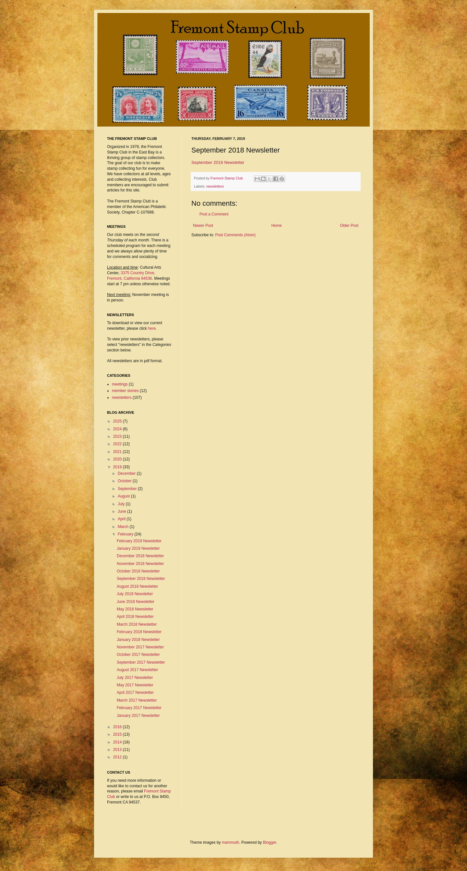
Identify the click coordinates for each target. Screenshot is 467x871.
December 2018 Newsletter (140, 556)
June (122, 511)
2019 (118, 467)
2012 (118, 757)
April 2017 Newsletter (135, 692)
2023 (118, 436)
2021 (118, 451)
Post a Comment (213, 214)
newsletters (215, 186)
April (122, 519)
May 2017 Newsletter (135, 685)
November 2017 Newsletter (140, 647)
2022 (118, 444)
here (152, 328)
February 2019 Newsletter (139, 541)
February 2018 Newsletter (139, 632)
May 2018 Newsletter (135, 609)
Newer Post (203, 225)
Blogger (269, 842)
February (126, 534)
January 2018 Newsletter (138, 639)
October (125, 481)
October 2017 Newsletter (138, 654)
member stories (125, 390)
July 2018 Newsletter (135, 594)
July (122, 504)
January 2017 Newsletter (138, 715)
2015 (118, 734)
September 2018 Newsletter (217, 162)
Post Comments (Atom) (235, 235)
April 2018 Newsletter (135, 616)
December (127, 473)
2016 (118, 727)
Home (276, 225)
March (124, 526)
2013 (118, 749)
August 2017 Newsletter (137, 670)
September (128, 488)
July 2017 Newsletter (135, 677)
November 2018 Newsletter (140, 563)
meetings (120, 384)
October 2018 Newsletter (138, 571)
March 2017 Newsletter (137, 700)
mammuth (230, 842)
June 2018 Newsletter (135, 601)
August (124, 496)
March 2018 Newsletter (137, 624)
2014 (118, 742)
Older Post (349, 225)
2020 (118, 459)
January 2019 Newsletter (138, 548)
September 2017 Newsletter (141, 662)
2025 (118, 421)
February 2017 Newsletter (139, 707)
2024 (118, 429)
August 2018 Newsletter (137, 586)
